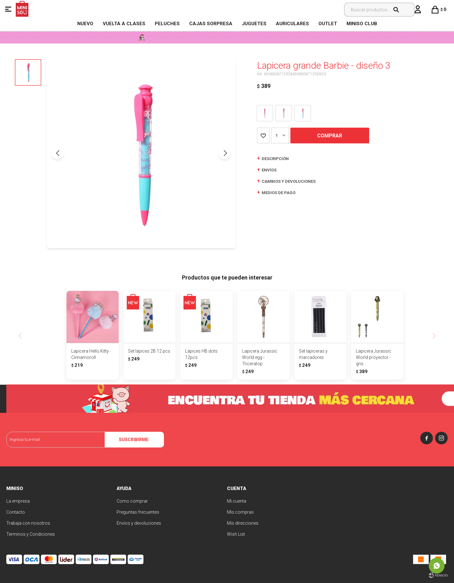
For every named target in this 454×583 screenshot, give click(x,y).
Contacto (15, 512)
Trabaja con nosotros (28, 523)
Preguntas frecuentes (138, 512)
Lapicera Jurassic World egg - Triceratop (259, 357)
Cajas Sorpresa (210, 23)
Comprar (329, 136)
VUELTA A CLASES (124, 23)
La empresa (18, 501)
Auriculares (292, 23)
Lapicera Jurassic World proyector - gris (373, 357)
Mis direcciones (243, 523)
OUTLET (327, 23)
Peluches (167, 23)
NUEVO (85, 23)
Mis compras (240, 512)
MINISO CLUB (361, 23)
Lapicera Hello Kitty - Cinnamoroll (91, 354)
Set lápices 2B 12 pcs (149, 351)
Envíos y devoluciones (139, 523)
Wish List (236, 534)
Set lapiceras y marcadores (313, 354)
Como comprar (132, 501)
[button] (224, 153)
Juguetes (254, 23)
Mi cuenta (236, 501)
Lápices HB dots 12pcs (201, 354)
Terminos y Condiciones (30, 534)
